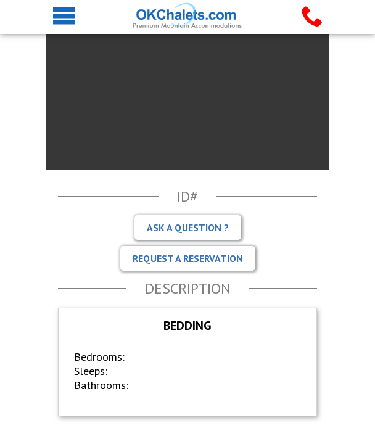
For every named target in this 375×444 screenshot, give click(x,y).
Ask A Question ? (188, 227)
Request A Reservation (188, 258)
